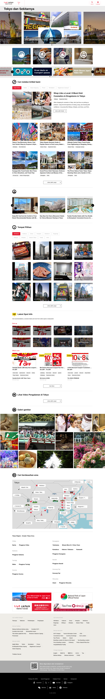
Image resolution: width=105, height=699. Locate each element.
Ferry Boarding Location (59, 642)
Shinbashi (63, 513)
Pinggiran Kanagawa (58, 554)
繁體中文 (70, 653)
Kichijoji (16, 495)
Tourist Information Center (70, 633)
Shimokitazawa (21, 511)
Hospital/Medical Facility (59, 644)
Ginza (69, 375)
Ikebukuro (41, 485)
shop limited (87, 372)
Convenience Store (58, 635)
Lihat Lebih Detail (59, 111)
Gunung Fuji (56, 573)
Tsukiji (68, 508)
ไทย (83, 653)
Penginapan (40, 620)
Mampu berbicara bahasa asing (20, 629)
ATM (81, 633)
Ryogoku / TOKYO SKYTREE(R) (83, 497)
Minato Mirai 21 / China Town (71, 545)
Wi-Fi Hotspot (56, 633)
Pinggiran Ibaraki (57, 563)
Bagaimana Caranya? (35, 646)
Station (64, 638)
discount (28, 372)
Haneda (62, 526)
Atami (54, 583)
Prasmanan (15, 635)
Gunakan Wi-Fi (35, 629)
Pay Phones (56, 638)
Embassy (71, 642)
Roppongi (50, 507)
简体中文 (62, 653)
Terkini (23, 644)
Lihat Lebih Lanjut (51, 182)
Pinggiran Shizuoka (65, 583)
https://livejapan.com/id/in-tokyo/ (56, 670)
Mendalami (31, 644)
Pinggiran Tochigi (24, 564)
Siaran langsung (16, 648)
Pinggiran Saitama (18, 554)
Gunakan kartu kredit (17, 631)
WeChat (44, 687)
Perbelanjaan (31, 620)
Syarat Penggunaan (45, 679)
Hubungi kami (74, 679)
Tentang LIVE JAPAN (33, 679)
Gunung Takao (18, 506)
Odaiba (72, 522)
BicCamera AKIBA (45, 378)
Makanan (22, 620)
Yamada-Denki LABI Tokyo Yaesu (21, 378)
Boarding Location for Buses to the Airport (64, 640)
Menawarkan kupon (31, 631)
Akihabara (42, 375)
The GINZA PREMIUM (73, 378)
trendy (33, 372)
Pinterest (65, 687)
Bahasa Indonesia (69, 655)
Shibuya (36, 509)
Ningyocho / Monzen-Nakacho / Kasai (82, 506)
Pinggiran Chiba (24, 545)
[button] (12, 72)
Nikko (14, 564)
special (59, 372)
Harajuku (36, 506)
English (55, 653)
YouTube (58, 682)
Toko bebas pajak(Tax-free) (19, 633)
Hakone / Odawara (67, 549)
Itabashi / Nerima (25, 487)
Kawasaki (79, 549)
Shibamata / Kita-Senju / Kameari (78, 482)
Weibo (54, 687)
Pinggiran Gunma (17, 574)
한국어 (77, 653)
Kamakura (55, 549)
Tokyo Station (16, 375)
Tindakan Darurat (16, 654)
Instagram (70, 682)
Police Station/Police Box (83, 642)
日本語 (78, 655)
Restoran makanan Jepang (36, 633)
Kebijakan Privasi (56, 679)
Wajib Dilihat (15, 644)
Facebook (38, 682)
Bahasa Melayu (57, 655)
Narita (88, 482)
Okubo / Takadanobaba (40, 492)
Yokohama (55, 545)
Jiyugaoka (28, 523)
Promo (38, 644)
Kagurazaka (54, 498)
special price (22, 372)
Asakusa (75, 489)
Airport (71, 638)
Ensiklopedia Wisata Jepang (19, 646)
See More (51, 386)
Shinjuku (36, 499)
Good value (15, 372)
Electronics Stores (24, 375)
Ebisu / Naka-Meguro (41, 520)
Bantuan (65, 679)
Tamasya (14, 620)
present (76, 372)
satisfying (42, 372)
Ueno (65, 489)
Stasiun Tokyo (70, 502)
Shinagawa (57, 522)
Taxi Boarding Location (83, 640)
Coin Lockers (82, 635)
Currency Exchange (71, 635)
